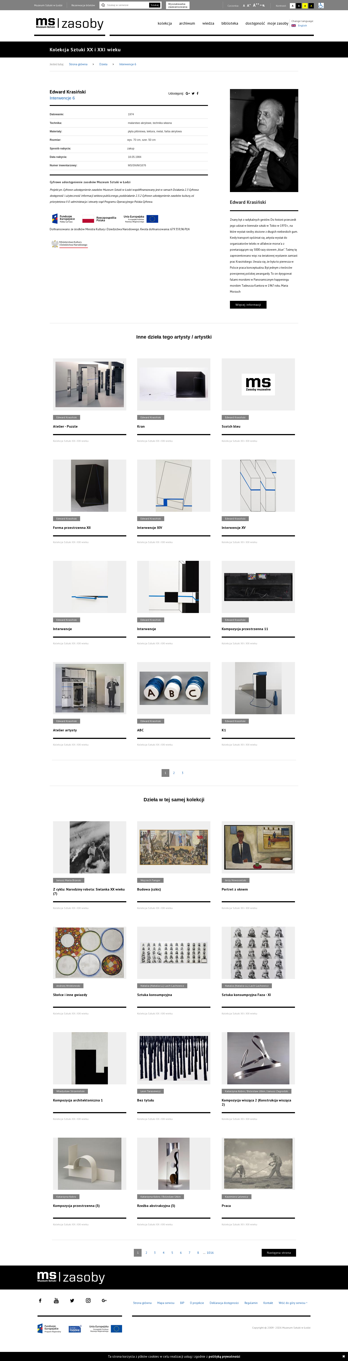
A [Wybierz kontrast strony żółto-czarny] (305, 5)
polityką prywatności (224, 1356)
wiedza (208, 23)
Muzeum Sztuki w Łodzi (48, 5)
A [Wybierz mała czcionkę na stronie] (244, 6)
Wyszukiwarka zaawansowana (177, 5)
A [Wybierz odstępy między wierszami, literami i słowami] (264, 6)
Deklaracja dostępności (224, 1303)
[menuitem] (167, 23)
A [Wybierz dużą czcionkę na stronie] (256, 5)
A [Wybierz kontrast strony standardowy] (292, 5)
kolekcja (165, 23)
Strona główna (78, 64)
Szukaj (155, 5)
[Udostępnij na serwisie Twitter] (194, 93)
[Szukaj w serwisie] (123, 5)
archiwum (187, 23)
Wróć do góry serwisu (293, 1303)
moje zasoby (277, 23)
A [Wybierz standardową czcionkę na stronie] (249, 5)
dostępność (255, 23)
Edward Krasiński (68, 92)
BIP (182, 1303)
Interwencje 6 (127, 64)
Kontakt (268, 1303)
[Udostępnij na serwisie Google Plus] (188, 93)
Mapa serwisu (165, 1303)
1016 (210, 1253)
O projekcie (197, 1303)
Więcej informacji (248, 304)
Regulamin (251, 1303)
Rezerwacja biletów (83, 5)
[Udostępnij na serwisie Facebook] (197, 93)
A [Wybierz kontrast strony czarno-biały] (299, 5)
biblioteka (229, 23)
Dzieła (103, 64)
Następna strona (279, 1253)
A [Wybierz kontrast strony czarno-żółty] (311, 5)
